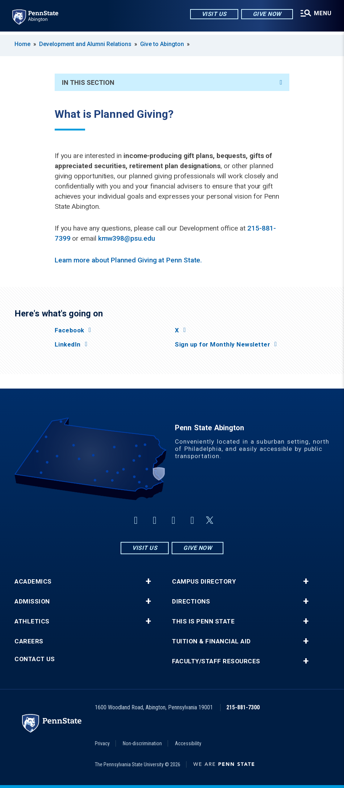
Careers (28, 641)
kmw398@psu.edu (126, 238)
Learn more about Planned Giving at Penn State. (128, 260)
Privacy (102, 743)
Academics (33, 581)
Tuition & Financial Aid (211, 641)
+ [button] (148, 581)
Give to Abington (162, 44)
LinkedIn (68, 344)
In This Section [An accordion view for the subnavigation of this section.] (172, 82)
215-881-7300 (243, 707)
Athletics (32, 621)
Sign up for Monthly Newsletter (222, 344)
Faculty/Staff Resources (216, 661)
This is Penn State (203, 621)
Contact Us (34, 659)
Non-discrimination (142, 743)
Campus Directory (204, 581)
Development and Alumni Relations (85, 44)
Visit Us (212, 14)
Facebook (69, 330)
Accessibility (188, 743)
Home (22, 44)
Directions (191, 601)
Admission (32, 601)
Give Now (265, 14)
